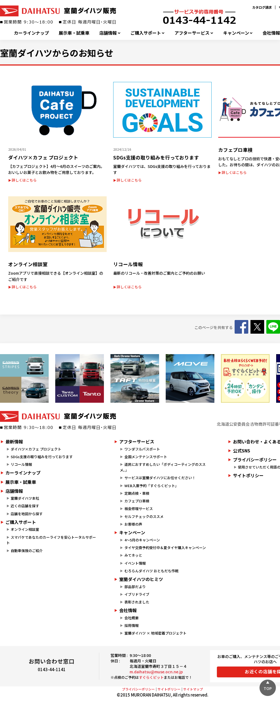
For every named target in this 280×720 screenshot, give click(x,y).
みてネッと (133, 555)
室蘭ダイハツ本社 (25, 498)
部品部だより (135, 586)
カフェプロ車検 (136, 500)
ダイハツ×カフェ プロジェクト (36, 449)
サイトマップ (193, 689)
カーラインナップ (31, 33)
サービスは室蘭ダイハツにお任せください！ (160, 477)
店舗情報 (108, 33)
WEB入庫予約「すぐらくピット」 (151, 485)
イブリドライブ (136, 594)
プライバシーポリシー (138, 689)
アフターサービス (191, 33)
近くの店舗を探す (25, 505)
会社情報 (128, 610)
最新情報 (14, 441)
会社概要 (131, 617)
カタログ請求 (262, 7)
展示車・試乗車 (74, 33)
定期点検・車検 (136, 493)
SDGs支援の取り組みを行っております (42, 456)
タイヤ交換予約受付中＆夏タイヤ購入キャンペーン (165, 547)
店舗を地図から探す (27, 513)
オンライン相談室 (25, 529)
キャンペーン (236, 33)
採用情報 (131, 625)
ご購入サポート (145, 33)
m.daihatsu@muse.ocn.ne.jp (156, 671)
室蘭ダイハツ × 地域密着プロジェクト (155, 633)
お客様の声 (133, 524)
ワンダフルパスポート (142, 449)
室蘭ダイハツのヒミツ (141, 579)
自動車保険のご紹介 (27, 550)
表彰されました (136, 602)
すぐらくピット (151, 677)
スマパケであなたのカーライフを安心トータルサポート (51, 540)
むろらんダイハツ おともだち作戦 (151, 570)
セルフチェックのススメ (144, 516)
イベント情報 (135, 563)
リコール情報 (21, 464)
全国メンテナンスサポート (145, 456)
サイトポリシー (169, 689)
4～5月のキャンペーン (142, 540)
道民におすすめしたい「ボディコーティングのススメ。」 (162, 467)
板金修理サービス (138, 508)
